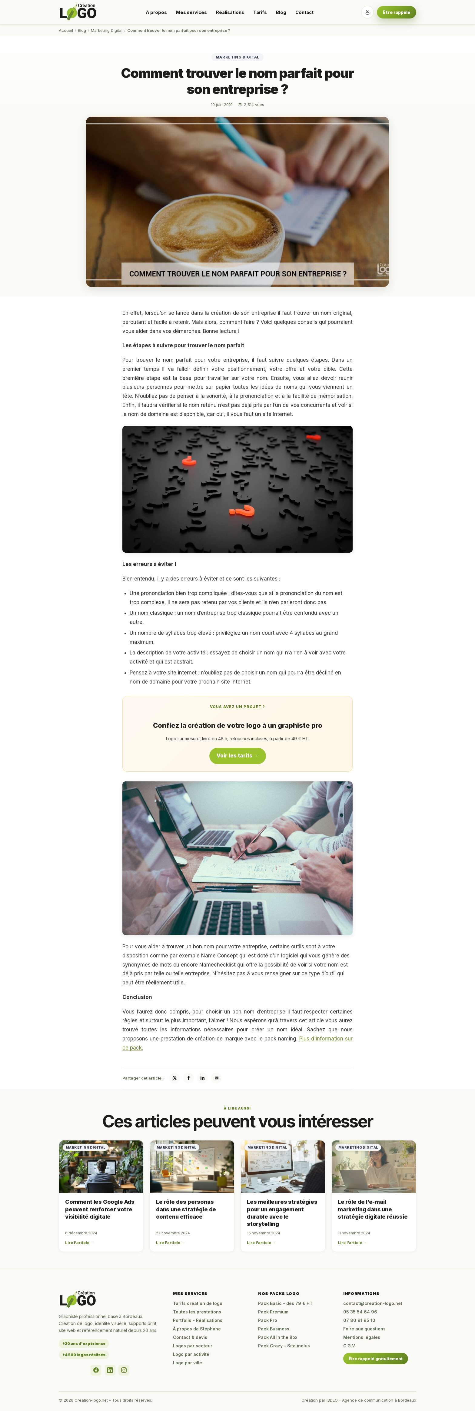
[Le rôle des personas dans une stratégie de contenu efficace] (192, 1166)
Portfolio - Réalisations (197, 1320)
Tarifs (260, 12)
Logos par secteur (192, 1345)
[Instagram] (123, 1370)
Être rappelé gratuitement (376, 1358)
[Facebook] (96, 1370)
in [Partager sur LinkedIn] (202, 1078)
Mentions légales (361, 1337)
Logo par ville (187, 1362)
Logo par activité (191, 1354)
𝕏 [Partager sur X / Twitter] (175, 1078)
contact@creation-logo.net (372, 1303)
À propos (156, 12)
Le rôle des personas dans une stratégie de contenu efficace (186, 1209)
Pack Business (273, 1328)
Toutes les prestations (197, 1311)
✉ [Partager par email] (216, 1078)
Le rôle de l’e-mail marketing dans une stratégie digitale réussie (372, 1209)
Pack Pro (267, 1320)
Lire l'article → (79, 1242)
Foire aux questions (364, 1328)
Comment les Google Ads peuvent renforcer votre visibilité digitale (100, 1209)
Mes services (191, 12)
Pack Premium (273, 1311)
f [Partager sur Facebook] (189, 1078)
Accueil (66, 30)
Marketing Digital (106, 30)
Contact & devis (190, 1337)
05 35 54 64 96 (360, 1311)
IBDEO (332, 1400)
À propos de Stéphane (197, 1328)
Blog (281, 12)
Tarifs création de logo (197, 1303)
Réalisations (230, 12)
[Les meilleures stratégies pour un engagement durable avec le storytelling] (283, 1166)
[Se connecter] (367, 12)
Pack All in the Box (277, 1337)
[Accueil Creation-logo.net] (78, 12)
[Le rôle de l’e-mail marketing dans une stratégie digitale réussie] (374, 1166)
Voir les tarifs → (238, 756)
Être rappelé (396, 12)
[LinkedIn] (110, 1370)
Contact (304, 12)
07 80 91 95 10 (359, 1320)
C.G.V (349, 1345)
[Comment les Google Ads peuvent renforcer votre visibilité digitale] (101, 1166)
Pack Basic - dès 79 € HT (285, 1303)
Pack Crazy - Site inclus (284, 1345)
